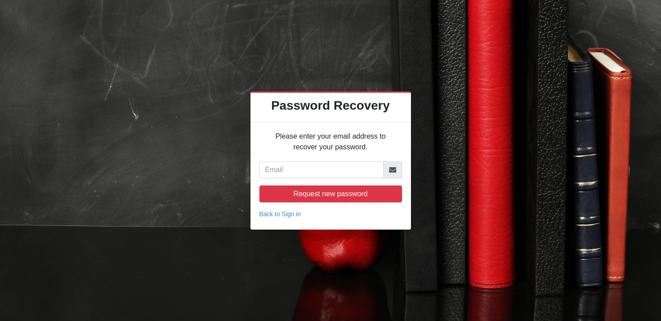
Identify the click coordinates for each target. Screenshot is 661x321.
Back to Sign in (280, 214)
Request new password (330, 194)
